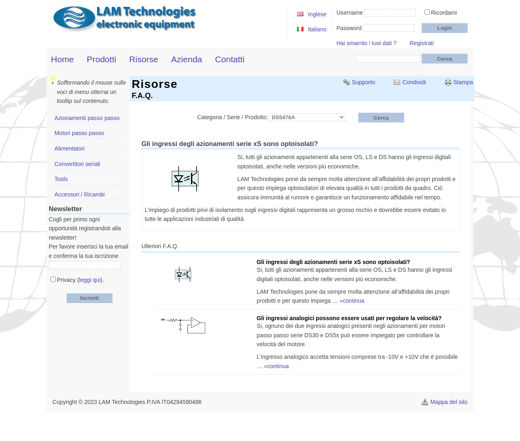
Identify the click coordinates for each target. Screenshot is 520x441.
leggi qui (89, 280)
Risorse (143, 59)
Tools (61, 179)
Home (62, 59)
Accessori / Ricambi (79, 194)
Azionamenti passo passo (86, 118)
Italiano (317, 29)
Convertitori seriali (77, 164)
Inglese (317, 14)
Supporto (363, 82)
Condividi (414, 82)
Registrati (421, 43)
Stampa (463, 82)
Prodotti (102, 59)
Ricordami (444, 12)
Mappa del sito (449, 402)
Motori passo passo (79, 133)
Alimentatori (69, 148)
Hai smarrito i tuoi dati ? (366, 43)
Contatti (230, 59)
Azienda (186, 59)
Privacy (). (80, 280)
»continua (352, 300)
